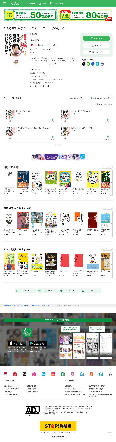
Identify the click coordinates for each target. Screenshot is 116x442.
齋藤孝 (32, 34)
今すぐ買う (98, 38)
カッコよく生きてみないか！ (81, 111)
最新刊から (108, 104)
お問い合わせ (8, 392)
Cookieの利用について (96, 392)
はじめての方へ (8, 386)
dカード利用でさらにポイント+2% (40, 49)
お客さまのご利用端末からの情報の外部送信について (100, 395)
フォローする (36, 34)
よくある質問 (31, 389)
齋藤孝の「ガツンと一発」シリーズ (51, 79)
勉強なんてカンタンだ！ (25, 111)
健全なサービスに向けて (96, 389)
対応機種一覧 (31, 386)
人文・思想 (42, 76)
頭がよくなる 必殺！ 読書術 (82, 128)
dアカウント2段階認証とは (73, 392)
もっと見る (106, 167)
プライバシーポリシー (71, 389)
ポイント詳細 (50, 45)
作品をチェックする (98, 52)
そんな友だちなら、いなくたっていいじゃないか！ (34, 128)
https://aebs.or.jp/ (50, 414)
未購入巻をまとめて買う (102, 98)
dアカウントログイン (10, 394)
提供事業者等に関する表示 (97, 386)
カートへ (98, 46)
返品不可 (32, 52)
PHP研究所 (41, 73)
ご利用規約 (68, 386)
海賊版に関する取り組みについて (75, 394)
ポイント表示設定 (32, 392)
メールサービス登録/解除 (11, 389)
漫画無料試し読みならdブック (11, 305)
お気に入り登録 (77, 98)
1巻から (99, 104)
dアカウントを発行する (49, 433)
